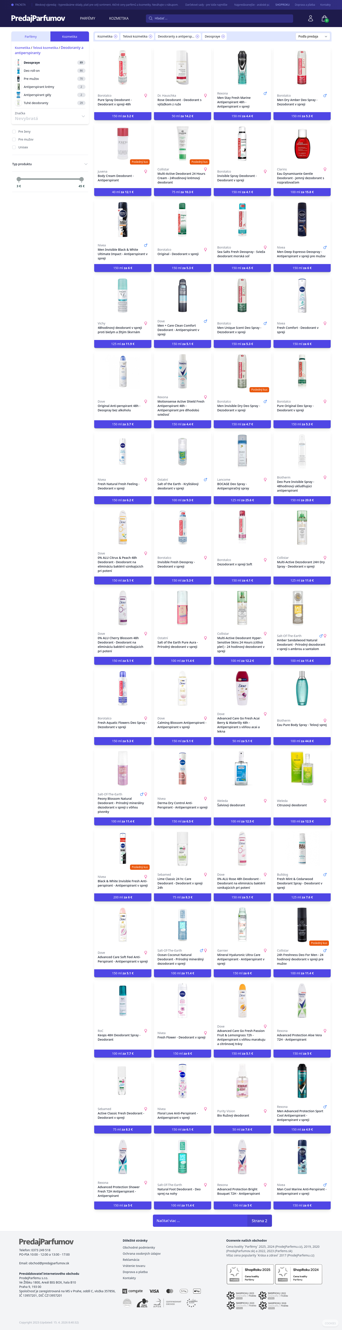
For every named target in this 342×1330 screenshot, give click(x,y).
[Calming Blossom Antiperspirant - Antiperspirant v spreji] (182, 688)
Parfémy (87, 18)
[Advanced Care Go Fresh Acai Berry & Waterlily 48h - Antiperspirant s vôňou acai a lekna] (242, 688)
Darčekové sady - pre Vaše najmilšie (202, 5)
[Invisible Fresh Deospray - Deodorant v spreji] (182, 527)
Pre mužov (25, 139)
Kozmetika (119, 18)
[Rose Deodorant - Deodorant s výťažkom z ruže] (182, 67)
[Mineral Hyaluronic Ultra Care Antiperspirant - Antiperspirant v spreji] (242, 924)
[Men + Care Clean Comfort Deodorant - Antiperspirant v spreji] (182, 295)
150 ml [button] (123, 116)
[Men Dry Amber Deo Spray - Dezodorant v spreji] (302, 67)
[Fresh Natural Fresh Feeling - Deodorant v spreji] (123, 451)
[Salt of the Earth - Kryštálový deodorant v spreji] (182, 451)
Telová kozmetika (45, 48)
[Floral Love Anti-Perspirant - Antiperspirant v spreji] (182, 1081)
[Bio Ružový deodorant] (242, 1081)
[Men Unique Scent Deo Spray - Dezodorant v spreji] (242, 295)
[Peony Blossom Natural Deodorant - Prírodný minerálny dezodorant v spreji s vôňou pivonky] (123, 768)
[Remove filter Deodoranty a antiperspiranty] (197, 36)
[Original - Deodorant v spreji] (182, 219)
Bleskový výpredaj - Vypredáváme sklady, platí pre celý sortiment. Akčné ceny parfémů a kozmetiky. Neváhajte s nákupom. (102, 5)
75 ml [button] (182, 192)
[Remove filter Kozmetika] (115, 36)
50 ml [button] (182, 116)
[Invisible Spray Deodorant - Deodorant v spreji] (242, 143)
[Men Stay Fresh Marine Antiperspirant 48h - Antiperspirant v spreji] (242, 67)
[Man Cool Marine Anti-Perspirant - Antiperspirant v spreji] (302, 1157)
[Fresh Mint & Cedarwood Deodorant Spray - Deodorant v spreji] (302, 848)
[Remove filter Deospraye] (223, 36)
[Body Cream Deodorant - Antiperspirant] (123, 143)
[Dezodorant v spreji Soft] (242, 527)
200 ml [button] (122, 897)
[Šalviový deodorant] (242, 768)
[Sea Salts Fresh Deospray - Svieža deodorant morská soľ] (242, 219)
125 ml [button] (123, 344)
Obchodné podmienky (139, 1247)
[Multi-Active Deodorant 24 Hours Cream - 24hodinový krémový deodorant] (182, 143)
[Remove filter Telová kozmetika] (150, 36)
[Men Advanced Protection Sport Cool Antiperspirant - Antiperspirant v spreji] (302, 1081)
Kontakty (325, 5)
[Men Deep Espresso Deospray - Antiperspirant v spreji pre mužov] (302, 219)
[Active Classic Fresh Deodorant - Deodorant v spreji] (123, 1081)
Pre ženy (24, 131)
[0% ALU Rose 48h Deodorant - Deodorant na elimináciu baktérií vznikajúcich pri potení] (242, 848)
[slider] (19, 179)
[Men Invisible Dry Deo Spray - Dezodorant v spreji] (242, 371)
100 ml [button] (302, 192)
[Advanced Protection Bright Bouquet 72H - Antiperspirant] (242, 1157)
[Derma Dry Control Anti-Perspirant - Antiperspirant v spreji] (182, 768)
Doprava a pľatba (305, 5)
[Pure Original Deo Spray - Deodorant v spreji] (302, 371)
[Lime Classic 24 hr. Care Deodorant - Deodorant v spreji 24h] (182, 848)
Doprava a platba (135, 1272)
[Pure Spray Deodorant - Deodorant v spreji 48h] (123, 67)
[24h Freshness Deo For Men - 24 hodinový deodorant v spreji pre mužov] (302, 924)
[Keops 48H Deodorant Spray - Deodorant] (123, 1000)
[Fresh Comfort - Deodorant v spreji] (302, 295)
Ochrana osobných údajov (142, 1253)
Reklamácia (131, 1260)
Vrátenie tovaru (134, 1266)
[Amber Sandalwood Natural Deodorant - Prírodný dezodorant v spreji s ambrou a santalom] (302, 607)
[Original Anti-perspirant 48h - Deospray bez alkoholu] (123, 371)
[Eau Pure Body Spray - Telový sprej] (302, 688)
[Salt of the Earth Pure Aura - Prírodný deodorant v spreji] (182, 607)
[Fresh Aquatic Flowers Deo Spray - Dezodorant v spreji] (123, 688)
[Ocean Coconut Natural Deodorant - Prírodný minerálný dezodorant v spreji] (182, 924)
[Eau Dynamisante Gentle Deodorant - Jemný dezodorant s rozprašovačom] (302, 143)
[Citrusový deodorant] (302, 768)
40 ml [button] (123, 192)
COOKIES (330, 1323)
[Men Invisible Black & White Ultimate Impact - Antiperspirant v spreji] (123, 219)
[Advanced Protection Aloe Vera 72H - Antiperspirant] (302, 1000)
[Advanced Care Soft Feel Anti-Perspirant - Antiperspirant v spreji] (123, 924)
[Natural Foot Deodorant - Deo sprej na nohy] (182, 1157)
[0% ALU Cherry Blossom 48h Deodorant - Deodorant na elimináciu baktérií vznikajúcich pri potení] (123, 607)
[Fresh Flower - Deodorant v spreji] (182, 1000)
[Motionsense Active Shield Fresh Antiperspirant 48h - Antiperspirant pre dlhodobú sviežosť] (182, 371)
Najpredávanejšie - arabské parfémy (251, 5)
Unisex (23, 147)
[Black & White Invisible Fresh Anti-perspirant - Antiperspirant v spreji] (123, 848)
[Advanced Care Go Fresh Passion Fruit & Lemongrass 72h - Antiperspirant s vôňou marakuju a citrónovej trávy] (242, 1000)
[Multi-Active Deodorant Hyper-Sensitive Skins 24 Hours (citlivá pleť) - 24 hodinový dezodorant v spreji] (242, 607)
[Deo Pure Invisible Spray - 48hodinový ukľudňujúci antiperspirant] (302, 451)
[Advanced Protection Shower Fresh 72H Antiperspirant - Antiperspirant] (123, 1157)
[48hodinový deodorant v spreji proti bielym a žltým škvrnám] (123, 295)
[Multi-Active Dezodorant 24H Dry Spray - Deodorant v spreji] (302, 527)
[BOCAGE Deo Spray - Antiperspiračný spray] (242, 451)
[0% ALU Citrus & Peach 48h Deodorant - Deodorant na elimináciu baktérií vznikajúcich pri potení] (123, 527)
